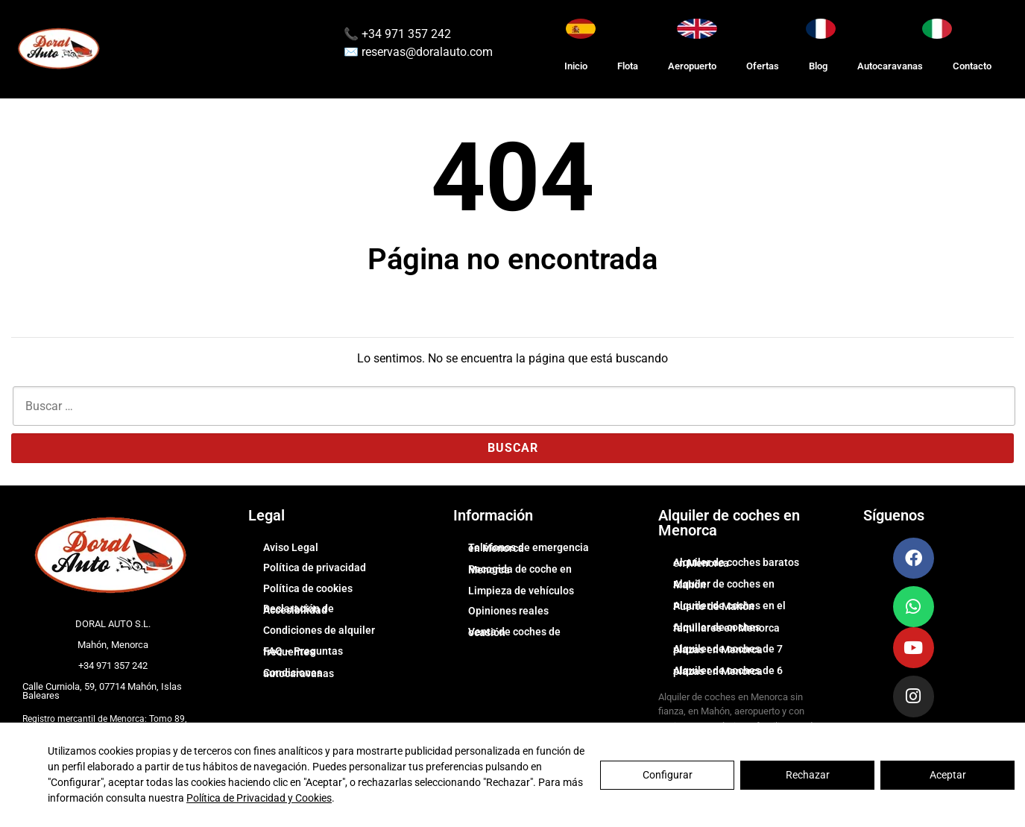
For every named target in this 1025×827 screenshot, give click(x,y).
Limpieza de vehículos (521, 591)
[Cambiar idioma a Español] (581, 29)
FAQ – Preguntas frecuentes (303, 651)
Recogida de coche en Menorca (520, 569)
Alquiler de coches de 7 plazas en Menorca (728, 649)
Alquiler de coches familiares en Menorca (726, 628)
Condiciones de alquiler (319, 630)
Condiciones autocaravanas (298, 673)
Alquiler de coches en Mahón (724, 584)
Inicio (575, 66)
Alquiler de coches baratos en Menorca (736, 563)
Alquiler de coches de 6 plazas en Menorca (728, 671)
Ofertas (762, 66)
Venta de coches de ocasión (514, 632)
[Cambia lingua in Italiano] (937, 29)
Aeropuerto (692, 66)
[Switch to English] (697, 29)
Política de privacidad (314, 567)
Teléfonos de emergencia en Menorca (528, 548)
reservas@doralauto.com (427, 52)
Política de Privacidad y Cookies (259, 798)
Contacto (972, 66)
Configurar (668, 775)
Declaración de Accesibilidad (298, 609)
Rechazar (808, 775)
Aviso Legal (290, 547)
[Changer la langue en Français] (821, 29)
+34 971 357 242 (405, 34)
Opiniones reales (508, 611)
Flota (627, 66)
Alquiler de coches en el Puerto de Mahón (729, 606)
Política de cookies (308, 588)
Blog (818, 66)
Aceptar (948, 775)
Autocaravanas (890, 66)
